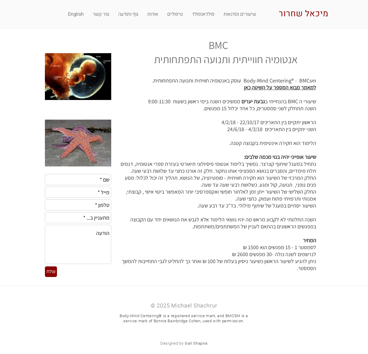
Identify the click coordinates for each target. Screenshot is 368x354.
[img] (78, 84)
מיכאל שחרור (303, 14)
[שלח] (51, 271)
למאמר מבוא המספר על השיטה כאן (280, 87)
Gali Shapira (196, 343)
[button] (101, 14)
